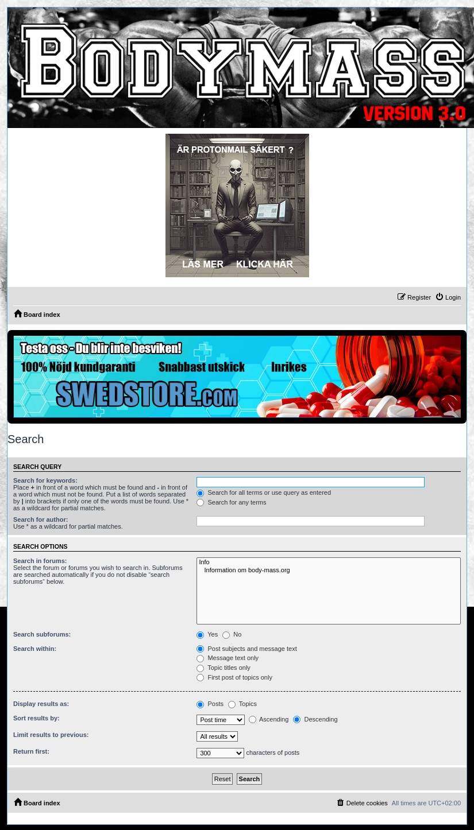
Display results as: (41, 703)
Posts (209, 703)
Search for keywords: (45, 480)
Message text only (227, 657)
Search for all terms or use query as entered (263, 492)
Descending (315, 719)
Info (329, 562)
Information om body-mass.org (329, 571)
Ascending (269, 719)
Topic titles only (223, 667)
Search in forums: (40, 560)
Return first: (31, 751)
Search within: (34, 648)
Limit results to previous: (50, 734)
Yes (207, 634)
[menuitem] (448, 297)
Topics (242, 703)
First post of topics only (234, 677)
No (231, 634)
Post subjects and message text (246, 648)
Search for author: (40, 519)
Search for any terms (231, 502)
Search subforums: (42, 634)
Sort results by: (36, 718)
